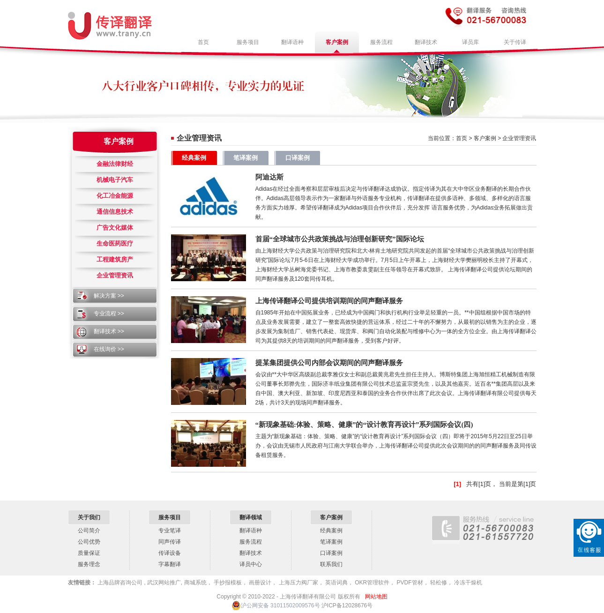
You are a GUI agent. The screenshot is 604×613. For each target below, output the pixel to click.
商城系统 (195, 582)
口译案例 (297, 157)
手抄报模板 (227, 582)
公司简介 (89, 530)
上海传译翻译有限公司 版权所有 (320, 596)
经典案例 (194, 157)
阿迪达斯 (269, 177)
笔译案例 (245, 157)
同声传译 (169, 541)
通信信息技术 (115, 211)
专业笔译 (169, 530)
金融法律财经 (115, 163)
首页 (461, 138)
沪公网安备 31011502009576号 (275, 605)
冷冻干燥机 (467, 582)
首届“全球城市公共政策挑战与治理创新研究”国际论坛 (339, 239)
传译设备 (169, 553)
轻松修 (438, 582)
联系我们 (331, 564)
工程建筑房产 (115, 259)
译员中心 (250, 564)
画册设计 (259, 582)
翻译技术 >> (109, 331)
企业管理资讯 (115, 275)
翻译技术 (250, 553)
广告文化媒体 (115, 227)
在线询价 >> (109, 349)
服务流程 (250, 541)
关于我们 (89, 517)
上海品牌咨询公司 (120, 582)
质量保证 (89, 553)
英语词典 (336, 582)
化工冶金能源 (115, 195)
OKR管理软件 (371, 582)
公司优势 (89, 541)
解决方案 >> (109, 295)
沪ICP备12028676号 (347, 605)
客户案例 (119, 141)
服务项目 (169, 517)
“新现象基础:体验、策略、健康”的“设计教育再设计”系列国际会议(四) (364, 424)
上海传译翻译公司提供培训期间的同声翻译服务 (329, 301)
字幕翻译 (169, 564)
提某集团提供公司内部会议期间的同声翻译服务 (329, 362)
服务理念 (89, 564)
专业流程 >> (109, 313)
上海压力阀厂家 (297, 582)
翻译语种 (250, 530)
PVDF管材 (409, 582)
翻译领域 (250, 517)
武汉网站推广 (163, 582)
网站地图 (376, 596)
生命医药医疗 (115, 243)
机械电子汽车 (115, 179)
